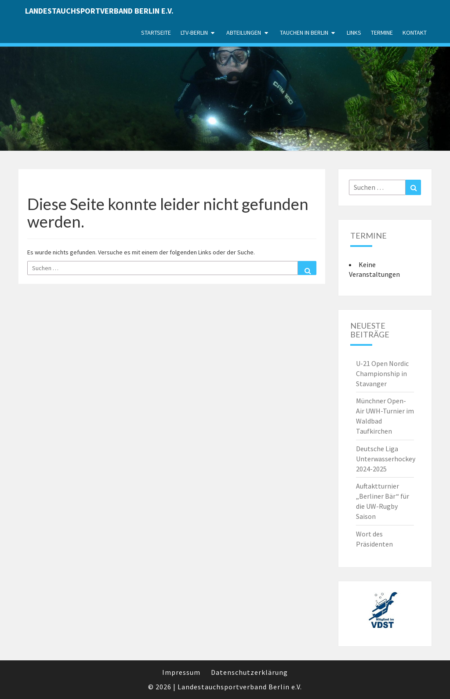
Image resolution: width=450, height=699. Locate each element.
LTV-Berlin (194, 32)
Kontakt (415, 32)
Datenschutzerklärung (249, 672)
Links (354, 32)
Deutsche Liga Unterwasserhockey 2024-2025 (385, 458)
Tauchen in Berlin (304, 32)
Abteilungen (243, 32)
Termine (382, 32)
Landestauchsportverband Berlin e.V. (99, 11)
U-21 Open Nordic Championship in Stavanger (382, 373)
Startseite (156, 32)
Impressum (181, 672)
